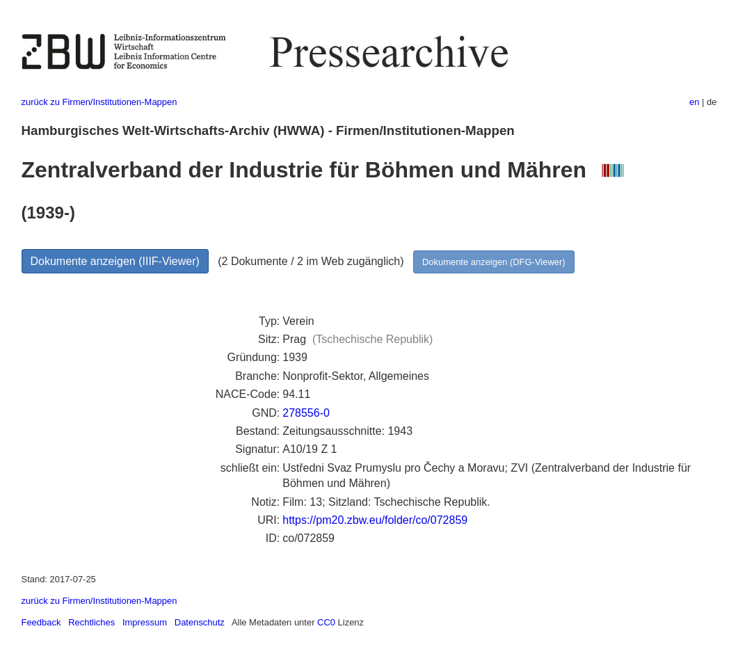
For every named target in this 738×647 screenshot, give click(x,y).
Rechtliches (91, 622)
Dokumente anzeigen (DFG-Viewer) (493, 262)
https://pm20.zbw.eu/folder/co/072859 (374, 520)
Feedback (41, 622)
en (694, 102)
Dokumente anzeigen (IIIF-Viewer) (115, 261)
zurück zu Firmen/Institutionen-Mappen (99, 102)
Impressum (144, 622)
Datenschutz (200, 622)
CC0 (326, 622)
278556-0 (306, 413)
